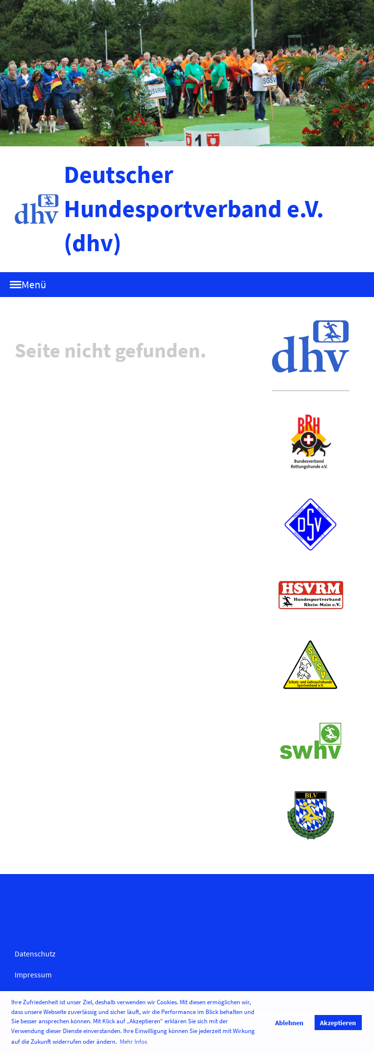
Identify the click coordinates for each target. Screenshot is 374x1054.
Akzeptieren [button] (338, 1022)
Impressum (33, 974)
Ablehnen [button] (289, 1022)
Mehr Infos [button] (133, 1041)
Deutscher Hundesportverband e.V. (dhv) (194, 208)
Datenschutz (35, 953)
